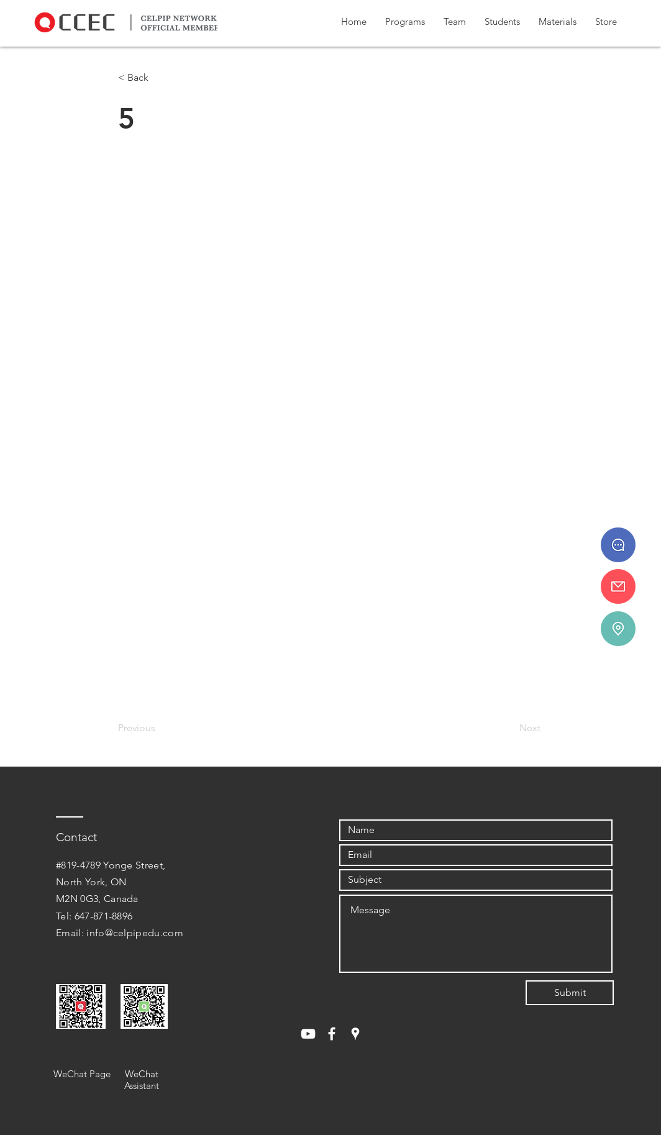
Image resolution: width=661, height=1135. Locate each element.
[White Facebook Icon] (331, 1033)
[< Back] (159, 77)
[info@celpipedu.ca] (618, 586)
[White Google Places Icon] (355, 1033)
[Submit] (570, 992)
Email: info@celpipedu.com (119, 933)
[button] (405, 21)
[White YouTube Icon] (308, 1033)
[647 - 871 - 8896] (618, 545)
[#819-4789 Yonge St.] (618, 628)
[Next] (509, 728)
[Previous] (159, 728)
